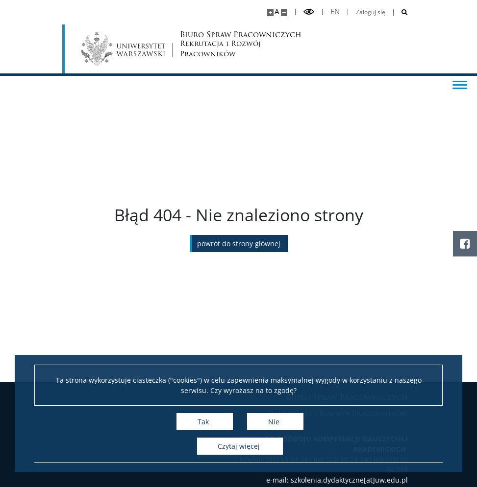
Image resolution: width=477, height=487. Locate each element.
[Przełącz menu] (460, 84)
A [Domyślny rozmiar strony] (277, 11)
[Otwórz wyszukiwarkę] (400, 12)
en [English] (335, 11)
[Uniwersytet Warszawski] (124, 49)
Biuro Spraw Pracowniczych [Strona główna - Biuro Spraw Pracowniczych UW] (218, 45)
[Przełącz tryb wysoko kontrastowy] (309, 12)
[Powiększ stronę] (270, 12)
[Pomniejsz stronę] (284, 12)
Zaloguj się (370, 12)
